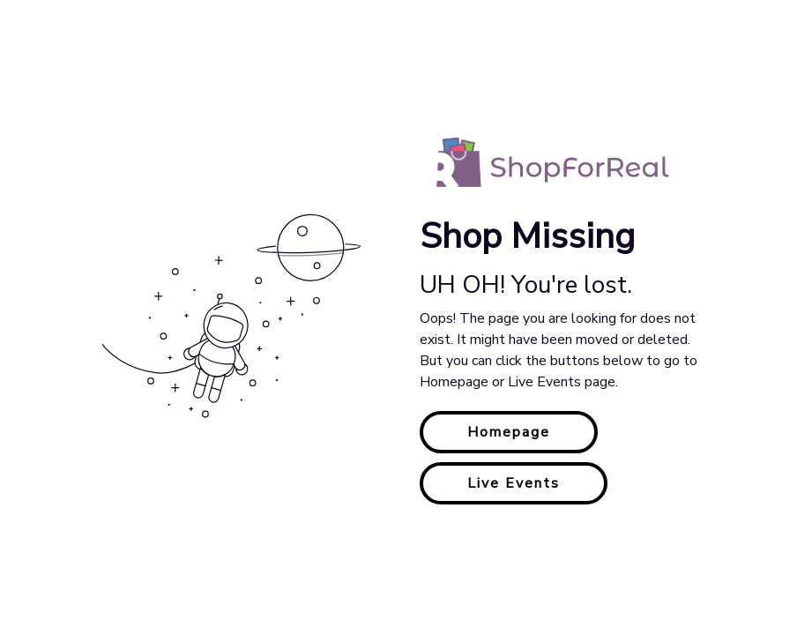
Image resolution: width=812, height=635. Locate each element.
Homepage (508, 432)
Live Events (513, 483)
